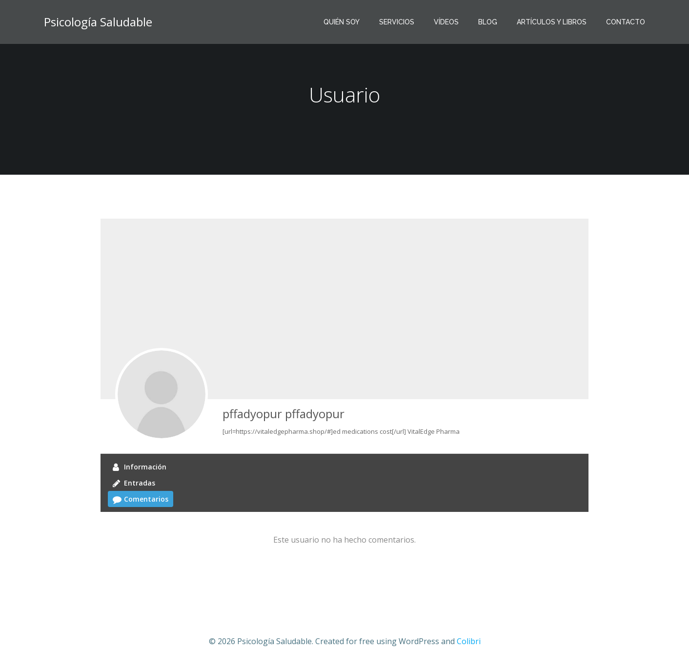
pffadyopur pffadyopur (283, 414)
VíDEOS (446, 22)
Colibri (469, 641)
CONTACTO (625, 22)
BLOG (487, 22)
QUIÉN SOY (342, 22)
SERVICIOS (396, 22)
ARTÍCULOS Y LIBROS (552, 22)
